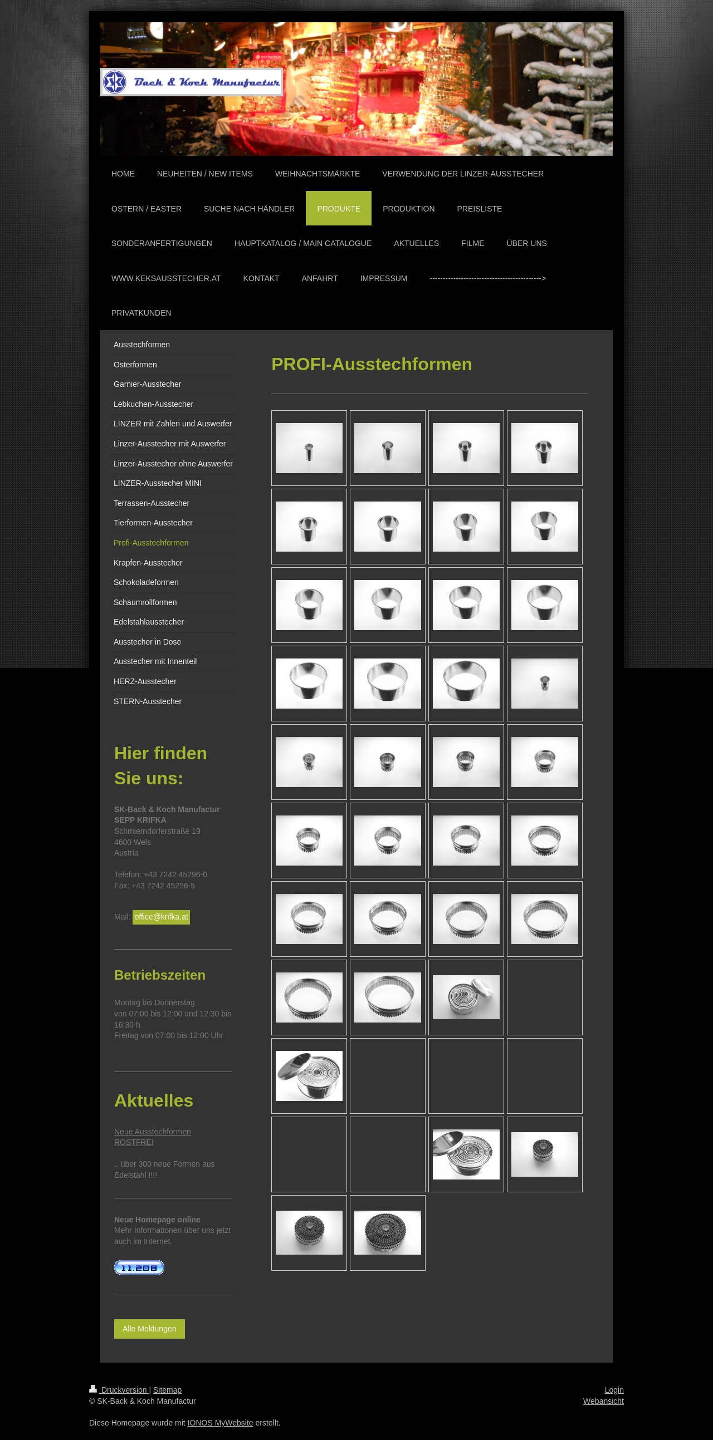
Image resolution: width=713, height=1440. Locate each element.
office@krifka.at (161, 916)
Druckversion (119, 1389)
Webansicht (603, 1401)
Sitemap (167, 1389)
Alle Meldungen (150, 1328)
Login (614, 1389)
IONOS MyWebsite (220, 1422)
